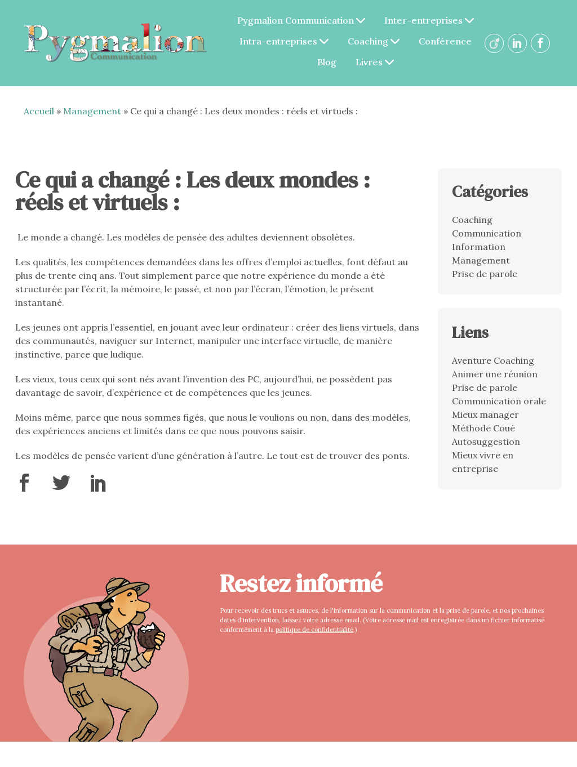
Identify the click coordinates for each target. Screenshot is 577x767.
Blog (326, 62)
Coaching (374, 41)
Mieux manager (485, 414)
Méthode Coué (483, 428)
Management (92, 111)
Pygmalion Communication (301, 20)
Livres (375, 62)
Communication (486, 233)
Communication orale (499, 401)
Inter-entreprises (429, 20)
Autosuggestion (486, 441)
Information (478, 246)
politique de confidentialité (314, 630)
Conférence (445, 41)
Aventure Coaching (493, 360)
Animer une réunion (495, 374)
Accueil (39, 111)
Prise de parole (484, 273)
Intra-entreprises (284, 41)
